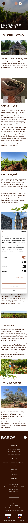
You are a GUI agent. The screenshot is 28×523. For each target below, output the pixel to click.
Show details (20, 277)
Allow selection (14, 286)
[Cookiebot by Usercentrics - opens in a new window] (20, 232)
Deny (14, 290)
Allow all (14, 281)
